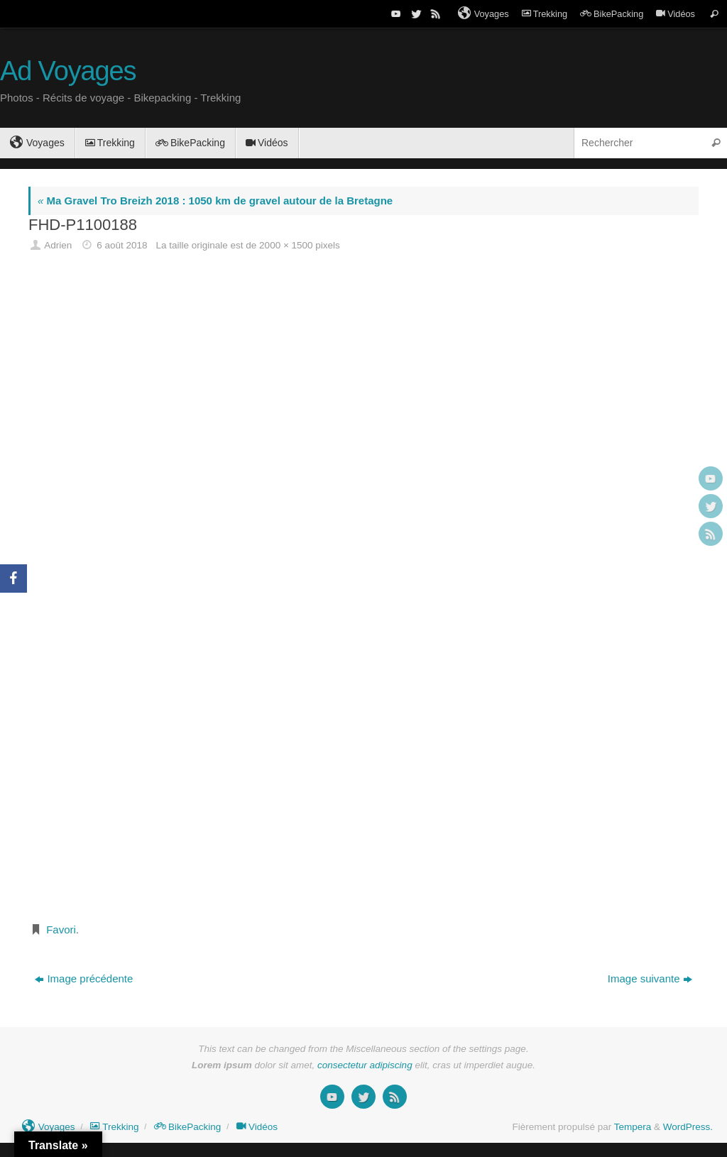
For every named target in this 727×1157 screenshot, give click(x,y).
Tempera (633, 1127)
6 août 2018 (122, 245)
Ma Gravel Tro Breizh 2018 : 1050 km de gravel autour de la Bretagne (215, 200)
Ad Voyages (68, 71)
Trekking (544, 14)
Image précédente (84, 978)
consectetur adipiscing (364, 1065)
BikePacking (611, 14)
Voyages (483, 13)
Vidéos (675, 14)
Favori (61, 929)
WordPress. (688, 1127)
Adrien (58, 245)
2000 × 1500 (285, 245)
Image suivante (650, 978)
